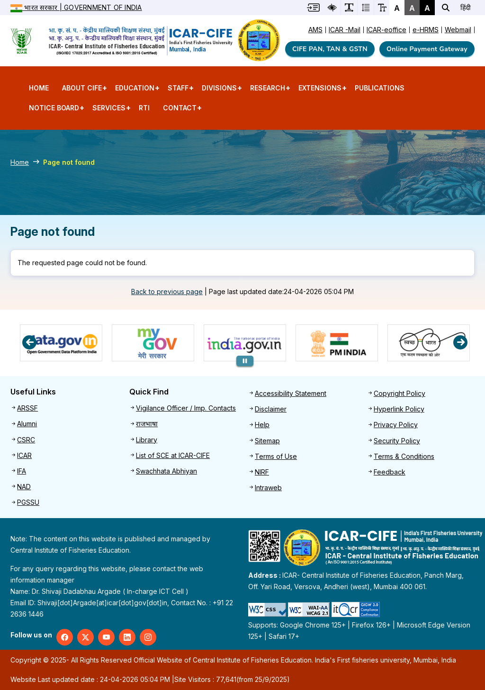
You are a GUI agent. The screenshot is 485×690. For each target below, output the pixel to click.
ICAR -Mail (344, 30)
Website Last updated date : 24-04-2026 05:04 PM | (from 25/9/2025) (150, 679)
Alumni (27, 424)
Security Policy (397, 441)
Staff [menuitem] (178, 91)
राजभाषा (147, 424)
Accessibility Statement (290, 393)
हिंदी (465, 7)
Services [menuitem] (109, 111)
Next (460, 342)
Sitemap (267, 441)
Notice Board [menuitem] (54, 111)
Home (19, 162)
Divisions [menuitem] (219, 91)
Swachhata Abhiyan (166, 471)
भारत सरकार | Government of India (76, 7)
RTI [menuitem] (144, 108)
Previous (29, 342)
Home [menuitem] (39, 88)
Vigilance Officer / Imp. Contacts (186, 408)
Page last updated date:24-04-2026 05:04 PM (281, 291)
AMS (315, 30)
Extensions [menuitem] (320, 91)
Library (146, 440)
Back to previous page (167, 291)
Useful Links (33, 391)
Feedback (389, 472)
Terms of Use (276, 456)
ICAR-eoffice (386, 30)
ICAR (24, 455)
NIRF (262, 472)
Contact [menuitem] (179, 111)
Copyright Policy (399, 393)
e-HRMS (426, 30)
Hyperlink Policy (399, 409)
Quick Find (149, 391)
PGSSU (28, 502)
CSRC (26, 440)
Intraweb (268, 488)
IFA (21, 471)
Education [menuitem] (134, 91)
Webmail (458, 30)
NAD (24, 487)
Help (262, 425)
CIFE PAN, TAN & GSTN (330, 49)
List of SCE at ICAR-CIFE (173, 455)
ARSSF (27, 408)
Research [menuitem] (267, 91)
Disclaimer (271, 409)
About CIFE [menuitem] (81, 91)
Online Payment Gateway (426, 49)
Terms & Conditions (404, 456)
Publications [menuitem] (379, 88)
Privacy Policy (396, 425)
